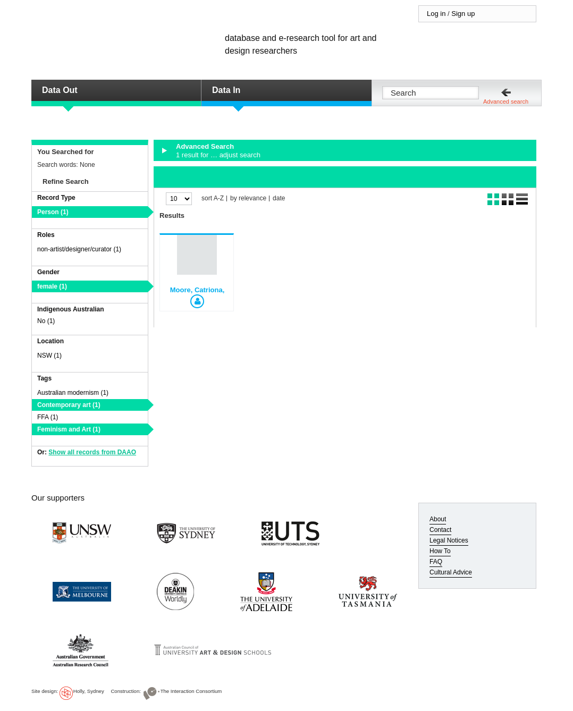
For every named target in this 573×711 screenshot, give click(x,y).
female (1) (52, 286)
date (279, 198)
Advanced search (505, 101)
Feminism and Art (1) (68, 429)
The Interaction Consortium (191, 691)
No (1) (46, 321)
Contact (440, 530)
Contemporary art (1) (68, 405)
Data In (226, 90)
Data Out (60, 90)
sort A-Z (212, 198)
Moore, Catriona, (197, 290)
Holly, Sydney (88, 691)
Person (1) (53, 212)
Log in (436, 14)
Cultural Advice (450, 572)
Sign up (463, 14)
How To (440, 551)
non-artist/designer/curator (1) (79, 249)
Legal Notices (448, 540)
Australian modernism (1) (72, 392)
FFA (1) (47, 417)
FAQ (435, 561)
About (437, 519)
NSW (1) (49, 355)
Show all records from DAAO (92, 452)
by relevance (248, 198)
